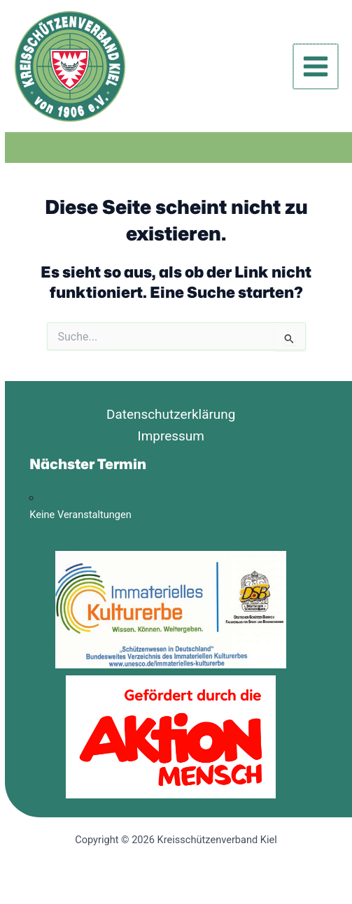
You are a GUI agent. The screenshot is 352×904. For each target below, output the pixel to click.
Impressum (171, 436)
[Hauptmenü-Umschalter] (315, 66)
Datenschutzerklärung (171, 414)
